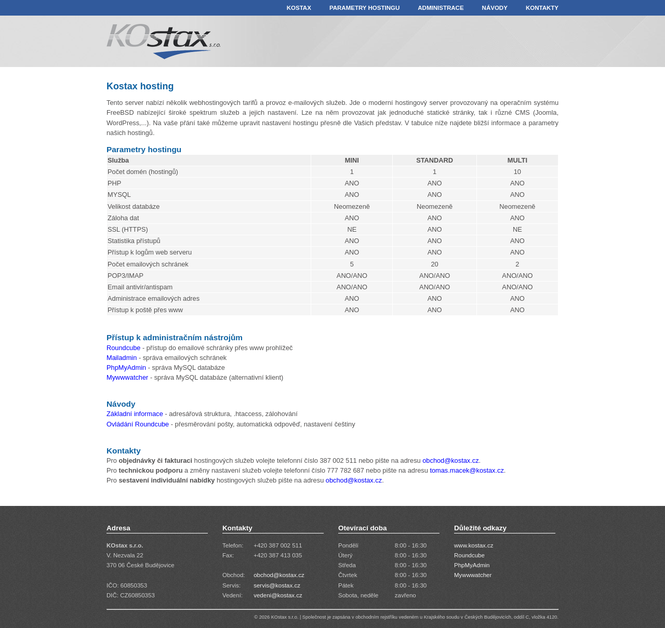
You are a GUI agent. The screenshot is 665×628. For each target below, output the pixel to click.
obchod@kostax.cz (450, 460)
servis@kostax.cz (277, 585)
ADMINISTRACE (440, 8)
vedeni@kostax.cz (278, 595)
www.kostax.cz (474, 545)
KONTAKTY (542, 8)
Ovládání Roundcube (138, 424)
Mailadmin (122, 358)
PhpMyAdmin (126, 367)
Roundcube (123, 348)
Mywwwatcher (128, 377)
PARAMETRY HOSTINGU (364, 8)
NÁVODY (495, 8)
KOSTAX (299, 8)
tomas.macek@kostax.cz (466, 470)
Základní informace (135, 414)
